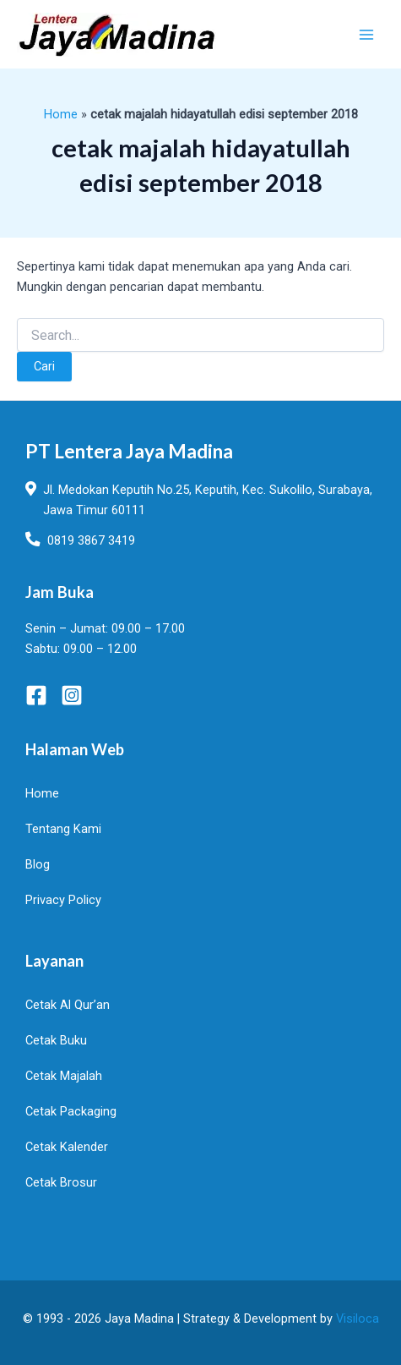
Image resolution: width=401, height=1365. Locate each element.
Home (61, 114)
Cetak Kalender (66, 1146)
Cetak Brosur (61, 1182)
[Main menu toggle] (366, 34)
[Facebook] (36, 695)
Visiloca (357, 1318)
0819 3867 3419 (91, 540)
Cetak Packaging (71, 1111)
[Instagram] (72, 695)
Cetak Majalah (63, 1075)
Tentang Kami (63, 828)
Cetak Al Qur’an (67, 1004)
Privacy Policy (63, 899)
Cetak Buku (56, 1040)
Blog (37, 864)
